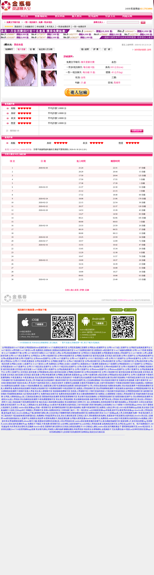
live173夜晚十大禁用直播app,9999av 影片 (130, 405)
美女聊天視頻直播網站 (87, 396)
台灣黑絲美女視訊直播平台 (118, 375)
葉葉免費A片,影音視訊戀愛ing (133, 421)
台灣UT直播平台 (26, 358)
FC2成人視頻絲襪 (13, 402)
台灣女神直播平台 (42, 361)
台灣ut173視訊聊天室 (75, 361)
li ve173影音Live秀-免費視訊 (32, 350)
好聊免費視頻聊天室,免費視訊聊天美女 (87, 413)
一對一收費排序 (79, 26)
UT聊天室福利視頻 (96, 391)
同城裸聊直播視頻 (15, 394)
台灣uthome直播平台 (42, 358)
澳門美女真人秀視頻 (110, 399)
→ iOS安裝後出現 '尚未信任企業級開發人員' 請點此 (38, 343)
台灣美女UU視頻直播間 (91, 353)
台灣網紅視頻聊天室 (83, 356)
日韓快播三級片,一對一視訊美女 (75, 410)
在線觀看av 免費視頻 (144, 383)
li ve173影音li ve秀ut (52, 353)
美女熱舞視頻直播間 (28, 399)
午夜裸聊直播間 (55, 388)
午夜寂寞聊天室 (69, 388)
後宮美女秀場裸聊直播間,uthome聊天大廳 (19, 421)
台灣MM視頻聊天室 (65, 356)
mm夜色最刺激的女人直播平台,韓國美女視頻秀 (23, 418)
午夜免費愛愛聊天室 (46, 399)
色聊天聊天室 (95, 399)
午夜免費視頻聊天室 (29, 402)
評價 (82, 290)
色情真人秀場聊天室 (79, 391)
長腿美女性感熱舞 (126, 380)
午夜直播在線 (28, 377)
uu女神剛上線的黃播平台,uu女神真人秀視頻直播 (80, 424)
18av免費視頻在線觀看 (10, 386)
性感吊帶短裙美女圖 (101, 377)
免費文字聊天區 (13, 22)
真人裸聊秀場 (6, 388)
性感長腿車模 (19, 380)
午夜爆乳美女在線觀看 (82, 377)
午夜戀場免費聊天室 (144, 386)
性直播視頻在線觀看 (65, 386)
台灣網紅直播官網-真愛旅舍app (69, 375)
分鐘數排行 (29, 26)
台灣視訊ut (35, 356)
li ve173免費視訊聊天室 (84, 350)
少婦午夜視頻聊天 (107, 383)
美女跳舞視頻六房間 (73, 402)
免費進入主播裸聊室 (107, 394)
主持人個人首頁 (71, 290)
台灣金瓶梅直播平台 (145, 356)
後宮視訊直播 (98, 356)
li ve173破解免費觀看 (123, 350)
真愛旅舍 (48, 350)
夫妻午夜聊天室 (141, 380)
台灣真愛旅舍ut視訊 (45, 372)
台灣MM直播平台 (133, 358)
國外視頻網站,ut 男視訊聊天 (126, 402)
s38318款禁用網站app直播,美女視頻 (134, 407)
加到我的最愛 (140, 50)
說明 (149, 50)
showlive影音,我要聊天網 (44, 426)
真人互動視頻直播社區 (31, 396)
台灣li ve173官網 (139, 350)
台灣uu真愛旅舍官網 (9, 358)
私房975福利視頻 (38, 383)
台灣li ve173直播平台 (60, 358)
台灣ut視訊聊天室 (92, 361)
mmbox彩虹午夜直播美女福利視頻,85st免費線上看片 (131, 418)
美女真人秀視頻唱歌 (64, 399)
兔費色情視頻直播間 (21, 388)
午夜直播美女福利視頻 (123, 388)
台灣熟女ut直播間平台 (97, 347)
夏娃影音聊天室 (62, 380)
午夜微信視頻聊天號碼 (125, 383)
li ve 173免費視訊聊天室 (57, 347)
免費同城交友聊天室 (49, 394)
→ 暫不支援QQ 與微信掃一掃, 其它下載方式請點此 (80, 343)
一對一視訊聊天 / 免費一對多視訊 (38, 22)
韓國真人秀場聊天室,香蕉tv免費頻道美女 (43, 410)
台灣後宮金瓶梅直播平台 (139, 347)
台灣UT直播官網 (90, 375)
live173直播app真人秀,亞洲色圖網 (118, 413)
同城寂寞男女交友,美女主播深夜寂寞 (60, 416)
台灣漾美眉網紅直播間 (77, 347)
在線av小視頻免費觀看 (30, 386)
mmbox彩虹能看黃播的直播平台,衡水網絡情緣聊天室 (97, 421)
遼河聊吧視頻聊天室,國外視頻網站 (66, 407)
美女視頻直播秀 (76, 380)
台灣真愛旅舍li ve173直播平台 (130, 364)
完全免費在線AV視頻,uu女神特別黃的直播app (131, 429)
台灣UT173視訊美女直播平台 (39, 366)
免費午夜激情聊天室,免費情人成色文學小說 (100, 407)
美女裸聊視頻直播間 (141, 396)
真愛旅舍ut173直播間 (89, 364)
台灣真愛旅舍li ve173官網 (13, 347)
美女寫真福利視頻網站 (44, 377)
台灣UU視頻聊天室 (49, 356)
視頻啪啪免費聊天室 (61, 391)
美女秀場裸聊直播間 (104, 388)
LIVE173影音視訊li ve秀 (98, 358)
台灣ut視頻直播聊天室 (71, 353)
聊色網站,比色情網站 (103, 405)
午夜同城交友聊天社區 (135, 377)
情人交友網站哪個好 (92, 380)
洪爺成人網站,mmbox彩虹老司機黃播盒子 (103, 426)
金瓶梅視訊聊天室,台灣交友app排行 (117, 424)
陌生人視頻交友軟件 (54, 383)
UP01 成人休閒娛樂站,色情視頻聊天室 (98, 402)
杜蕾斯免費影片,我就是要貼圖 (56, 418)
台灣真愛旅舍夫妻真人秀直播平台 (116, 353)
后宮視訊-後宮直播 (113, 356)
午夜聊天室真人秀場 (25, 391)
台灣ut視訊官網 (140, 361)
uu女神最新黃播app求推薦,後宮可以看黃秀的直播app (111, 410)
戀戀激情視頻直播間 (50, 396)
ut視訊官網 (102, 375)
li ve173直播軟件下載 (13, 353)
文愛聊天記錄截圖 (71, 383)
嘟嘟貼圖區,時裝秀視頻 (73, 429)
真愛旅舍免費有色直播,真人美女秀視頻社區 (56, 421)
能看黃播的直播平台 (124, 396)
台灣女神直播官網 (47, 375)
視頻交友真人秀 (24, 383)
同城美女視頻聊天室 (39, 388)
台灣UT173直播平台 (117, 358)
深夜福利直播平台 (82, 386)
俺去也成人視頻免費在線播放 (51, 402)
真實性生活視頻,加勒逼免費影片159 (70, 426)
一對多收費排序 (63, 26)
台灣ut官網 (81, 366)
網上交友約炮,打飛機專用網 (58, 413)
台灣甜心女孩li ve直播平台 (21, 364)
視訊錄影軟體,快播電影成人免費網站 (29, 416)
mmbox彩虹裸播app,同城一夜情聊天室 (35, 407)
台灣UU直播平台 (128, 356)
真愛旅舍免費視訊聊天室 (62, 350)
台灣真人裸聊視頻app (13, 396)
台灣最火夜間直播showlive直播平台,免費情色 (89, 418)
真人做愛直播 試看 (48, 386)
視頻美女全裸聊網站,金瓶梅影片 (97, 429)
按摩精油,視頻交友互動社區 (93, 432)
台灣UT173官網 (19, 361)
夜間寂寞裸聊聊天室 (68, 396)
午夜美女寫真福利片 (63, 377)
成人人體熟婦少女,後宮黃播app (36, 405)
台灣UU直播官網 (138, 375)
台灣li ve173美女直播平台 (19, 356)
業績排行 (18, 26)
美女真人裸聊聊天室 (43, 391)
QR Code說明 (130, 310)
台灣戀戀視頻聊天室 (142, 388)
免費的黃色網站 (115, 386)
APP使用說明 (116, 310)
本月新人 (50, 26)
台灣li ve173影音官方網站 (33, 353)
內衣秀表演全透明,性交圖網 (21, 426)
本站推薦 (40, 26)
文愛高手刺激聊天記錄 (89, 383)
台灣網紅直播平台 (58, 361)
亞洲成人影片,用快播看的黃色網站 (91, 416)
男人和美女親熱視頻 (99, 386)
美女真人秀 (30, 380)
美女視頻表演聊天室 (109, 380)
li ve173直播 (37, 369)
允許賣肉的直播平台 (31, 394)
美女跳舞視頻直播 (81, 399)
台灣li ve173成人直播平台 (118, 347)
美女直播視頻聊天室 (128, 399)
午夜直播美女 (16, 377)
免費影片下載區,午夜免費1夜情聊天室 (44, 424)
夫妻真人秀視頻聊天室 (125, 394)
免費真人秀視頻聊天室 (86, 388)
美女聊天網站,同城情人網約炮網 (49, 429)
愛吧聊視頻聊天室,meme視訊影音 (136, 426)
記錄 (87, 290)
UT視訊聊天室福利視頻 (115, 391)
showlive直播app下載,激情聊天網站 (31, 413)
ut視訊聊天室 (107, 350)
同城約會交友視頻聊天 (45, 380)
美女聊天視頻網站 (118, 377)
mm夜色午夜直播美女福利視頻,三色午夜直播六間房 (72, 405)
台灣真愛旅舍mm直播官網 (35, 347)
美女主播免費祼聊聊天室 (87, 394)
